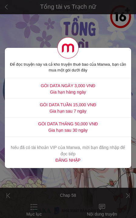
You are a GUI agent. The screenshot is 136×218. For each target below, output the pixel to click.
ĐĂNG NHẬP (68, 160)
